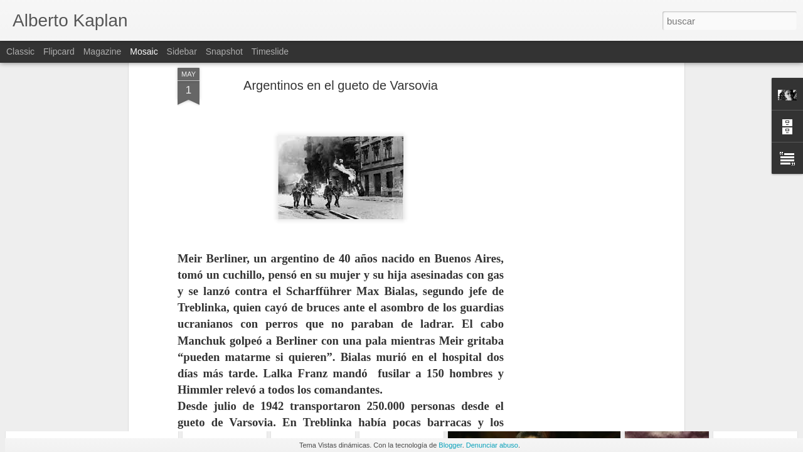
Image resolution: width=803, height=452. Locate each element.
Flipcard (59, 51)
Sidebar (182, 51)
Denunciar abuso (492, 445)
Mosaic (143, 51)
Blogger (450, 445)
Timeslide (270, 51)
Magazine (102, 51)
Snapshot (224, 51)
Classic (20, 51)
